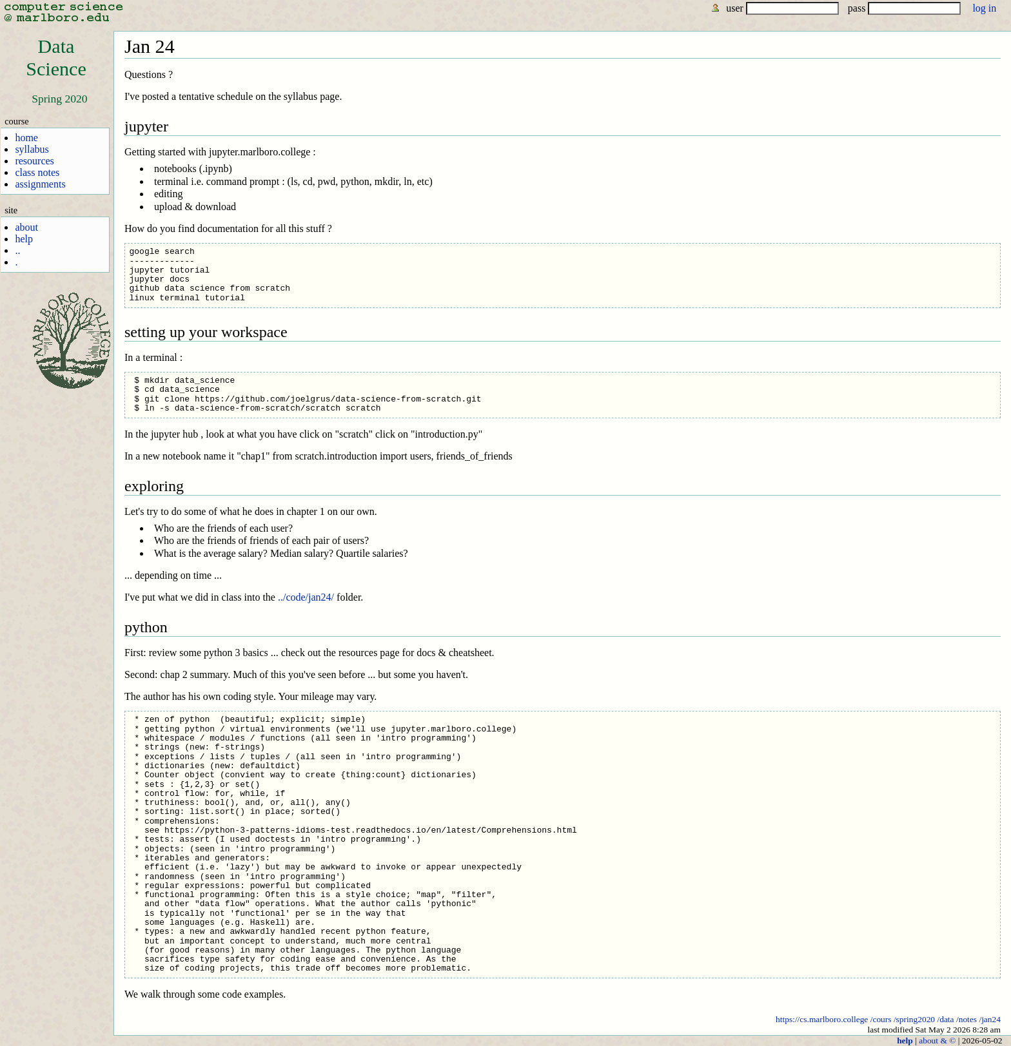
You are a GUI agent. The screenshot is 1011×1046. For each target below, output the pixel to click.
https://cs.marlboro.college (822, 1019)
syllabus (31, 149)
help (24, 238)
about (26, 227)
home (26, 137)
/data (945, 1019)
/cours (881, 1019)
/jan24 (990, 1019)
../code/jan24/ (306, 597)
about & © (937, 1040)
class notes (37, 172)
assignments (40, 184)
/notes (966, 1019)
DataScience (56, 57)
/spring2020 (914, 1019)
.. (17, 250)
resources (34, 160)
